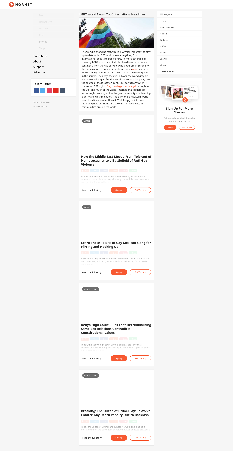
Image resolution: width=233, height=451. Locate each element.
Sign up (118, 190)
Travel (163, 52)
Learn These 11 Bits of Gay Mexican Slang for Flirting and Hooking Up (116, 245)
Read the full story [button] (92, 190)
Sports (163, 58)
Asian (135, 69)
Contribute (40, 56)
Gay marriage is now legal (121, 86)
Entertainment (167, 27)
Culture (164, 39)
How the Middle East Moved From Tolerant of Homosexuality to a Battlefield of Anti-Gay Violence (116, 160)
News (163, 20)
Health (163, 33)
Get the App (140, 190)
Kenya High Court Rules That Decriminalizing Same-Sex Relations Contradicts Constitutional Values (116, 329)
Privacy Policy (40, 106)
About (37, 61)
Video (163, 65)
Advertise (39, 72)
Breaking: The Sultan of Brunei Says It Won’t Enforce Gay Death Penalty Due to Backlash (115, 413)
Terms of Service (41, 102)
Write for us (168, 71)
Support (38, 67)
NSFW (163, 46)
